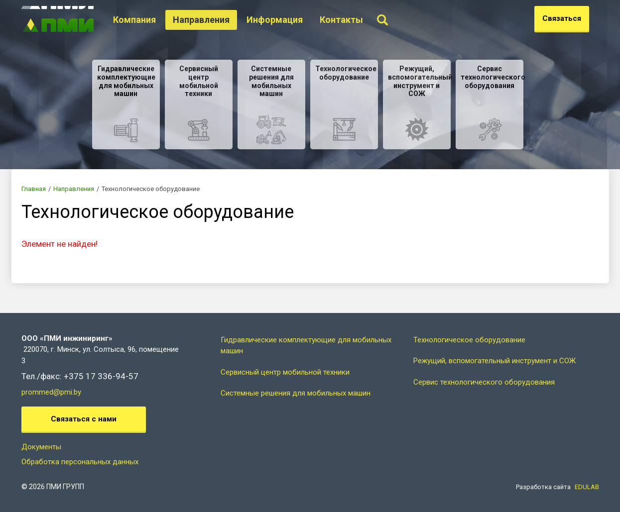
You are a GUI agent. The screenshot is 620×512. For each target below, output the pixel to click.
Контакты (354, 19)
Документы (41, 446)
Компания (147, 19)
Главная (33, 189)
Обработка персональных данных (79, 461)
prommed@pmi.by (51, 392)
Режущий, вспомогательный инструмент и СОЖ (494, 360)
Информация (287, 19)
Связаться (561, 18)
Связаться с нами (84, 418)
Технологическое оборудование (469, 339)
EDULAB (587, 487)
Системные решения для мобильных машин (296, 393)
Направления (214, 19)
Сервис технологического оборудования (484, 382)
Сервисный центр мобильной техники (285, 372)
